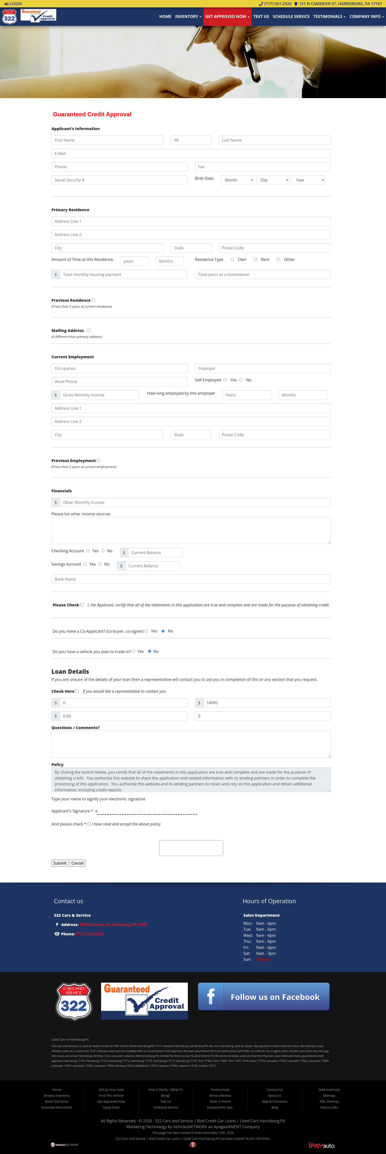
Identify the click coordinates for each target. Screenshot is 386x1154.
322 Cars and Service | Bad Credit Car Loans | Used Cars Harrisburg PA (220, 1121)
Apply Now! (111, 1107)
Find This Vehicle (111, 1095)
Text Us (261, 16)
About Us (275, 1095)
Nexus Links (329, 1107)
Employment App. (220, 1107)
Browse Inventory (56, 1095)
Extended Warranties (56, 1107)
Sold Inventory (329, 1089)
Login (13, 3)
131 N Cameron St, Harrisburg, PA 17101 (338, 3)
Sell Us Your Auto (111, 1089)
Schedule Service (291, 16)
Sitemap (329, 1095)
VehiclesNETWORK (190, 1126)
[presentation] (191, 848)
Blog (275, 1107)
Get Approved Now (228, 16)
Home (165, 16)
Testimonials (330, 16)
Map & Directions (274, 1101)
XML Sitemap (329, 1101)
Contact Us (275, 1089)
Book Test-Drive (56, 1101)
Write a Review (220, 1095)
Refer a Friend (220, 1101)
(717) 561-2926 (275, 3)
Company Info (367, 16)
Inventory (188, 16)
